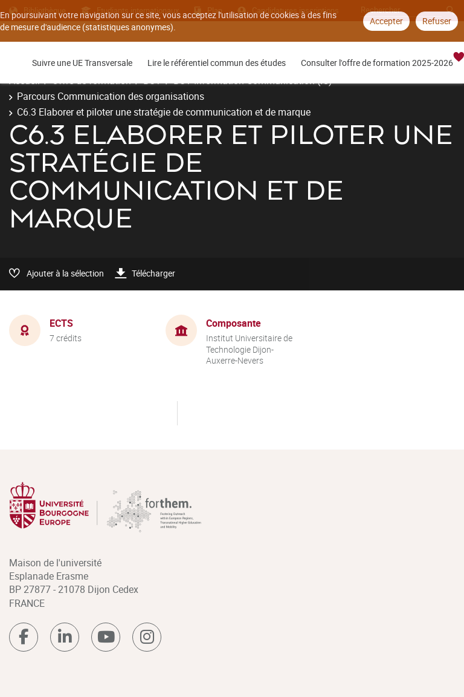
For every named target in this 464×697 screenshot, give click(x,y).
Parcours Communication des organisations (110, 96)
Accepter (386, 21)
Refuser (436, 21)
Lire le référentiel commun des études (216, 62)
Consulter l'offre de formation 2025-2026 (377, 62)
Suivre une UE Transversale (82, 62)
